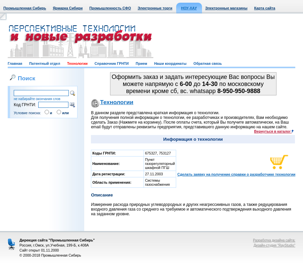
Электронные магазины (226, 8)
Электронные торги (155, 8)
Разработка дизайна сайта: (274, 240)
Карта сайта (264, 8)
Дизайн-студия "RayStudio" (274, 245)
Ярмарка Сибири (68, 8)
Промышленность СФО (110, 8)
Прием (141, 63)
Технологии (77, 63)
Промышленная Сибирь (24, 8)
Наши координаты (170, 63)
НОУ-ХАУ (189, 8)
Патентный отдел (44, 63)
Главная (15, 63)
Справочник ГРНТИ (112, 63)
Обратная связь (208, 63)
